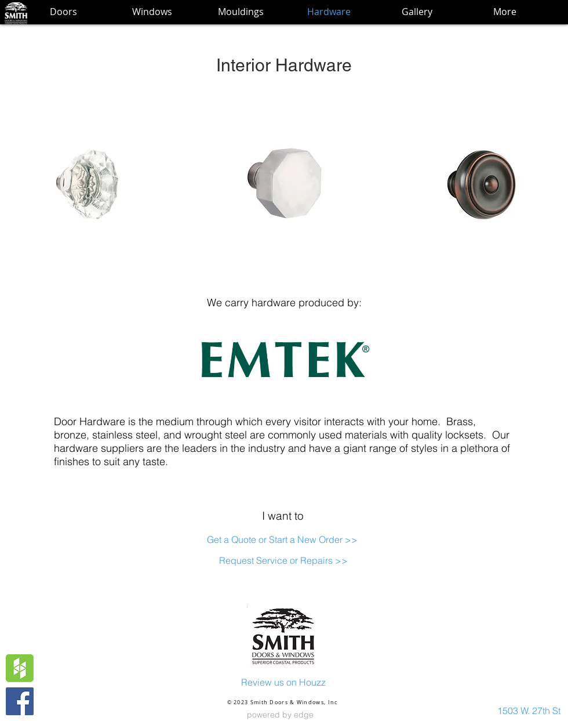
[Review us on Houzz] (283, 682)
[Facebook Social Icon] (20, 701)
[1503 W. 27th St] (529, 710)
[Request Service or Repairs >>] (283, 560)
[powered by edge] (279, 715)
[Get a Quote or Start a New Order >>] (282, 539)
